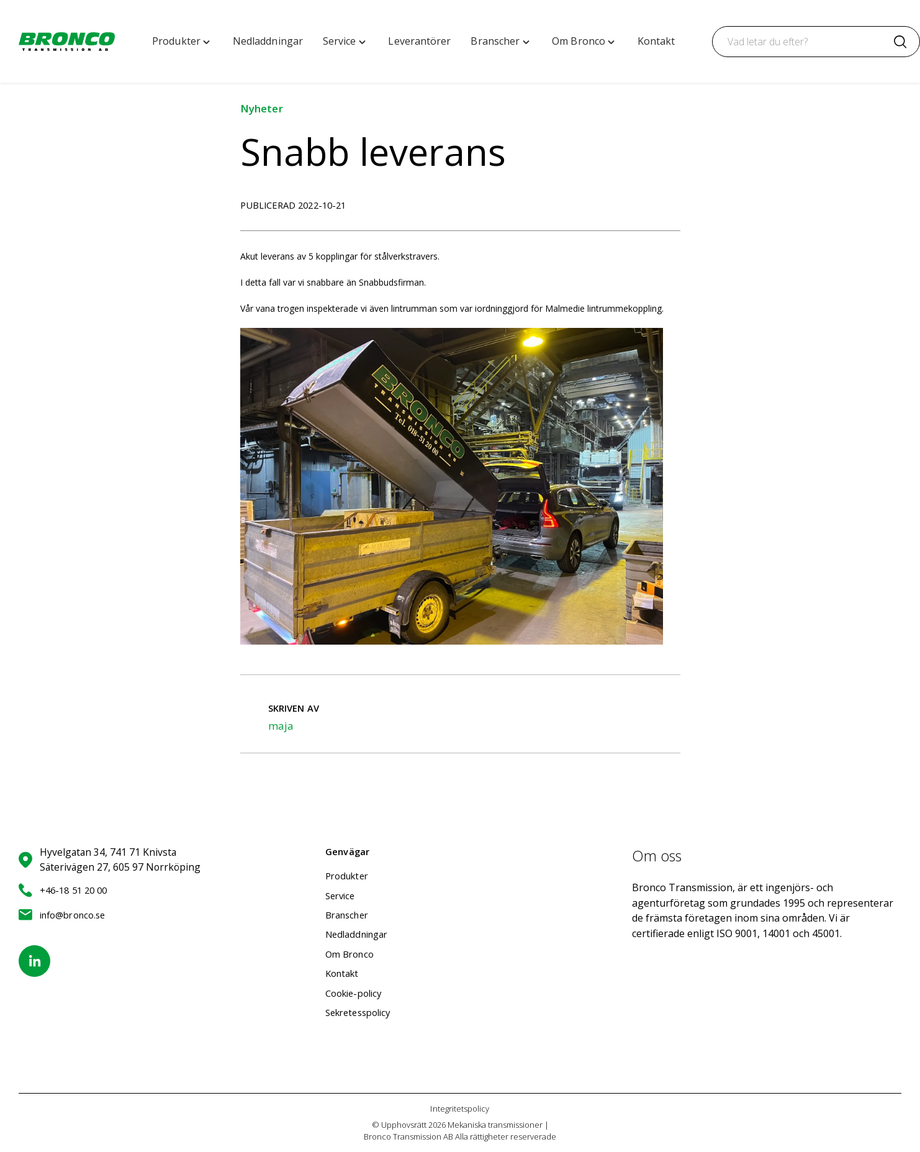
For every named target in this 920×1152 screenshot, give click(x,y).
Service (342, 895)
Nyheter (261, 108)
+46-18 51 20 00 (66, 890)
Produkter (348, 875)
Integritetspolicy (459, 1108)
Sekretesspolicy (361, 1012)
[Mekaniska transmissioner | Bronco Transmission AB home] (67, 41)
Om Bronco (351, 954)
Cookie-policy (356, 993)
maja (281, 726)
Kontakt (343, 973)
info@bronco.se (65, 914)
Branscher (349, 915)
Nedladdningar (359, 934)
